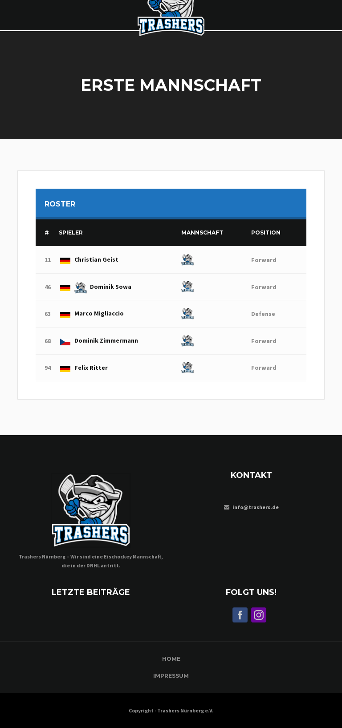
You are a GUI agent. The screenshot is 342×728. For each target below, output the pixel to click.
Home (171, 658)
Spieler (71, 232)
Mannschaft (202, 232)
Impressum (171, 675)
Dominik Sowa (95, 287)
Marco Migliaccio (91, 313)
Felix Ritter (83, 368)
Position (266, 232)
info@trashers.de (255, 507)
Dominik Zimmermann (98, 340)
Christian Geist (88, 259)
